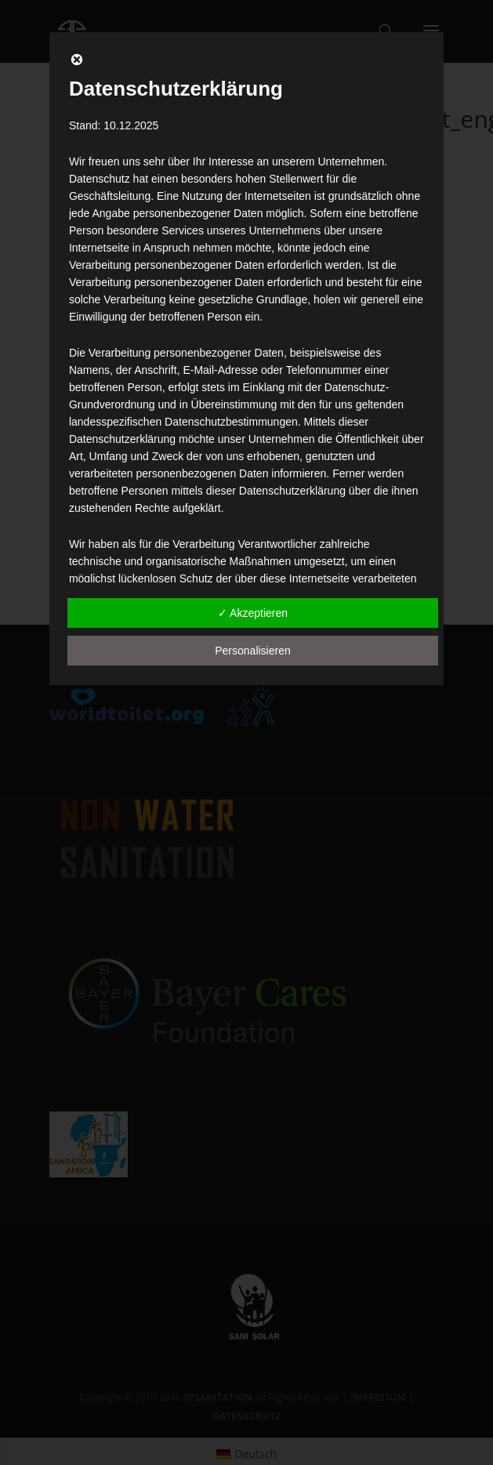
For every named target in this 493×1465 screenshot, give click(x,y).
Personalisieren (253, 650)
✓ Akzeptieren (253, 613)
